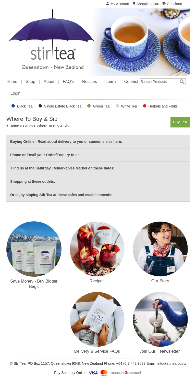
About (49, 82)
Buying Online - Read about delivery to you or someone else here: (66, 141)
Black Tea (24, 106)
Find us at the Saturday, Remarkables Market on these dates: (62, 168)
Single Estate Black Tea (63, 106)
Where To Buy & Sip (53, 126)
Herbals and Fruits (163, 106)
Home (11, 82)
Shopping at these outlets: (32, 181)
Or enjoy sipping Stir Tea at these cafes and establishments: (61, 195)
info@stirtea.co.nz (171, 363)
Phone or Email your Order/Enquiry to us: (45, 155)
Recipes (89, 82)
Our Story (160, 280)
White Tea (129, 106)
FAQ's (68, 82)
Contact (131, 82)
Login (15, 93)
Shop (30, 82)
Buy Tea (180, 122)
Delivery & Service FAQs (97, 351)
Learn (110, 82)
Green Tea (101, 106)
